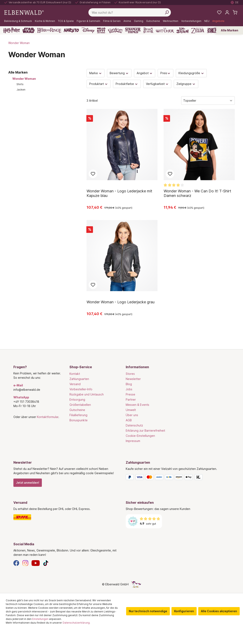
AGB (129, 420)
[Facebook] (16, 562)
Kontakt (74, 373)
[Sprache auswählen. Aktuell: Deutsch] (235, 2)
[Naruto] (71, 30)
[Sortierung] (208, 100)
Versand (75, 384)
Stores (130, 373)
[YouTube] (36, 562)
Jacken (20, 89)
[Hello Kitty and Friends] (101, 30)
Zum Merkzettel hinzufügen (93, 173)
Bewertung (119, 73)
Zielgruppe (186, 84)
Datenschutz (134, 425)
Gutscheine (77, 410)
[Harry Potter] (11, 30)
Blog (129, 384)
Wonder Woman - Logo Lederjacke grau (121, 302)
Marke (95, 73)
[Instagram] (25, 562)
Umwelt (131, 410)
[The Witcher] (165, 30)
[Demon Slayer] (148, 30)
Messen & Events (137, 404)
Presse (130, 394)
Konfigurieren (184, 611)
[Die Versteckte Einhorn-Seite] (136, 584)
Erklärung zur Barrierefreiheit (145, 430)
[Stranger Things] (133, 30)
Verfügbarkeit (157, 84)
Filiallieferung (78, 415)
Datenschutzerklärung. (76, 622)
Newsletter (133, 379)
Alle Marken (229, 30)
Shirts (19, 84)
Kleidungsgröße (191, 73)
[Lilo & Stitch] (182, 30)
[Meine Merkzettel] (219, 12)
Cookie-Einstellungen (140, 435)
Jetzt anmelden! (27, 482)
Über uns (132, 415)
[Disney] (87, 30)
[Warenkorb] (235, 12)
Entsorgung (77, 399)
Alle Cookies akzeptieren (219, 611)
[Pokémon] (115, 30)
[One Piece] (214, 30)
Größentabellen (80, 404)
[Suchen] (166, 12)
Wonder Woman (24, 78)
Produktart (98, 84)
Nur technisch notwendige (148, 611)
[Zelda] (197, 30)
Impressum (133, 441)
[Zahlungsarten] (178, 478)
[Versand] (65, 517)
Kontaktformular (47, 417)
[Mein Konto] (227, 12)
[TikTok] (45, 562)
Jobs (129, 389)
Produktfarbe (127, 84)
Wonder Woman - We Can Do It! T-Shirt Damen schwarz (197, 193)
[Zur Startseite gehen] (24, 12)
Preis (165, 73)
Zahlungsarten (79, 379)
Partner (131, 399)
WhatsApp (21, 397)
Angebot (145, 73)
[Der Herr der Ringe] (49, 30)
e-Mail (18, 385)
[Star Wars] (28, 30)
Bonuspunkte (78, 420)
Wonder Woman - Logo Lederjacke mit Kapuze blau (119, 193)
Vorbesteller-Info (80, 389)
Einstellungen (40, 618)
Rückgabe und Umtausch (86, 394)
